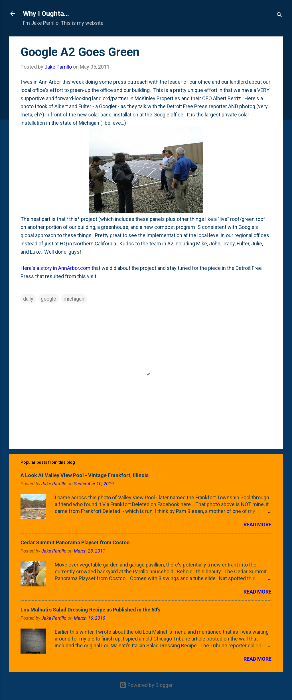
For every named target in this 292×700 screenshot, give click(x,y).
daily (28, 299)
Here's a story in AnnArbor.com (55, 268)
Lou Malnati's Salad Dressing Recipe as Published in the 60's (90, 610)
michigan (74, 299)
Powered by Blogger (146, 685)
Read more (257, 524)
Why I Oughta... (46, 14)
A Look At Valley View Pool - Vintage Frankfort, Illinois (85, 475)
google (48, 299)
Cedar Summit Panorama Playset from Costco (75, 542)
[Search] (279, 15)
